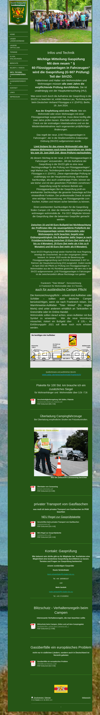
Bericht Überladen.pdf (45, 489)
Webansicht (86, 698)
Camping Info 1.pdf (44, 535)
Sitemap (48, 698)
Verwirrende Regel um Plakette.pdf (49, 402)
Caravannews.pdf (43, 524)
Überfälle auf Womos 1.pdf (46, 664)
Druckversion (37, 698)
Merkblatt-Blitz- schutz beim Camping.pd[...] (53, 626)
